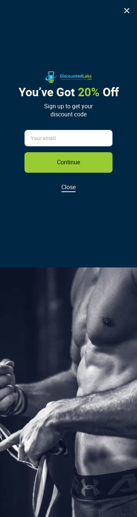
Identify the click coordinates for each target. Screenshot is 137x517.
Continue (68, 162)
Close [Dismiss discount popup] (68, 187)
